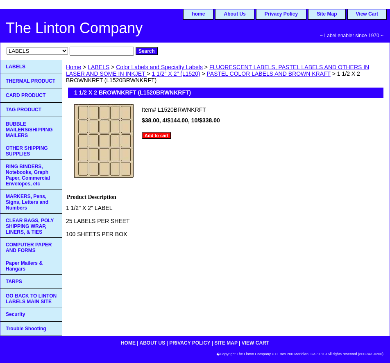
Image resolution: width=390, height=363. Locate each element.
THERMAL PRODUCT (30, 81)
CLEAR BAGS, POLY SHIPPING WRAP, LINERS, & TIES (30, 226)
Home (73, 67)
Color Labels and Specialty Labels (159, 67)
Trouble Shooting (26, 328)
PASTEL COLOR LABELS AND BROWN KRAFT (269, 73)
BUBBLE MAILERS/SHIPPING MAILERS (29, 129)
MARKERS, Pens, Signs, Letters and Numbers (27, 202)
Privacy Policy (281, 14)
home (198, 14)
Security (15, 314)
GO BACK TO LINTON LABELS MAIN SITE (31, 298)
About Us (234, 14)
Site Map (327, 14)
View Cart (367, 14)
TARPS (14, 281)
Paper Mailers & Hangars (24, 266)
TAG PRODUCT (23, 110)
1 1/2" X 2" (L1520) (176, 73)
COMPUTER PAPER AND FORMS (29, 247)
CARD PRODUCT (25, 95)
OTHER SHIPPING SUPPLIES (27, 151)
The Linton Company (74, 28)
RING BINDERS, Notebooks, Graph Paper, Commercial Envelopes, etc (28, 175)
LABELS (98, 67)
